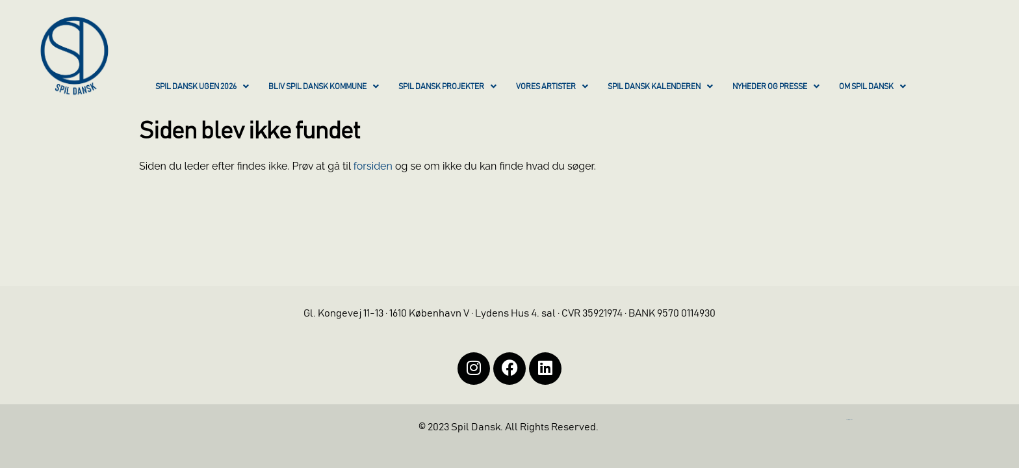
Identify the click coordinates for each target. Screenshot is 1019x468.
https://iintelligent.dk (849, 419)
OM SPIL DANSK (872, 86)
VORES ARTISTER (552, 86)
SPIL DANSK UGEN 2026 (202, 86)
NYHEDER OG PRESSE (775, 86)
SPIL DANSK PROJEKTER (447, 86)
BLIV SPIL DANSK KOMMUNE (323, 86)
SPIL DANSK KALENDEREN (660, 86)
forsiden (373, 166)
